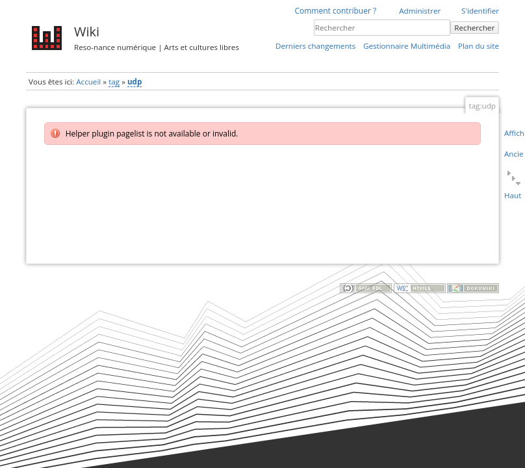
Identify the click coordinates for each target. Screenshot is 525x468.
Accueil (88, 81)
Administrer (420, 11)
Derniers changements (315, 46)
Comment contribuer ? (335, 10)
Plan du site (478, 46)
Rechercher (474, 27)
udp (134, 81)
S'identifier (480, 11)
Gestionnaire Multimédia (406, 46)
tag (114, 81)
